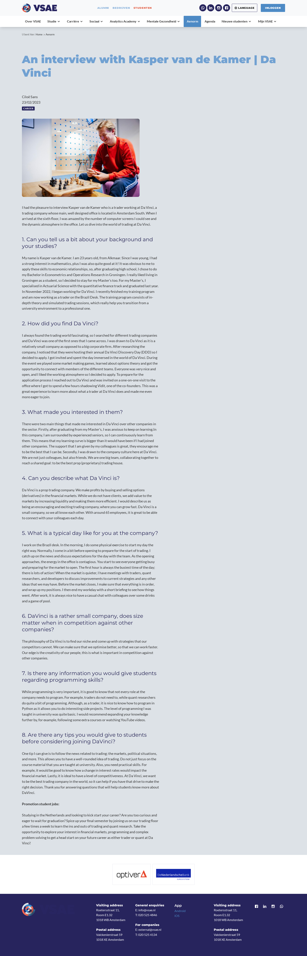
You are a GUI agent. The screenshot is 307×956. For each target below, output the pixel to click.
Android (180, 911)
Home (39, 34)
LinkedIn (210, 7)
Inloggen (273, 7)
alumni (103, 8)
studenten (143, 8)
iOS (176, 915)
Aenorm (50, 34)
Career (28, 108)
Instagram (218, 7)
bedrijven (121, 8)
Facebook (226, 7)
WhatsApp (202, 7)
